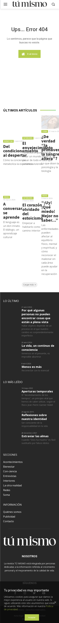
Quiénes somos (12, 512)
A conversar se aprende (12, 210)
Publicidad (9, 516)
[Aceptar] (55, 602)
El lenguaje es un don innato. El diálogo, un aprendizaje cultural (11, 229)
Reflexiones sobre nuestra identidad (34, 417)
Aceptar (32, 617)
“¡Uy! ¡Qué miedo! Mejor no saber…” (49, 211)
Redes (6, 197)
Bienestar (8, 141)
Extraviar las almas (35, 436)
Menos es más (32, 367)
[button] (53, 4)
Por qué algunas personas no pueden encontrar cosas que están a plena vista (36, 316)
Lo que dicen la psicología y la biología (50, 167)
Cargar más (29, 284)
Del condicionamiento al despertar (20, 151)
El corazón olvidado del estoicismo (32, 211)
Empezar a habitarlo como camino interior (31, 226)
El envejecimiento (37, 145)
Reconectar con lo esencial (35, 370)
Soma (44, 131)
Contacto (8, 521)
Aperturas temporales (37, 391)
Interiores (28, 138)
